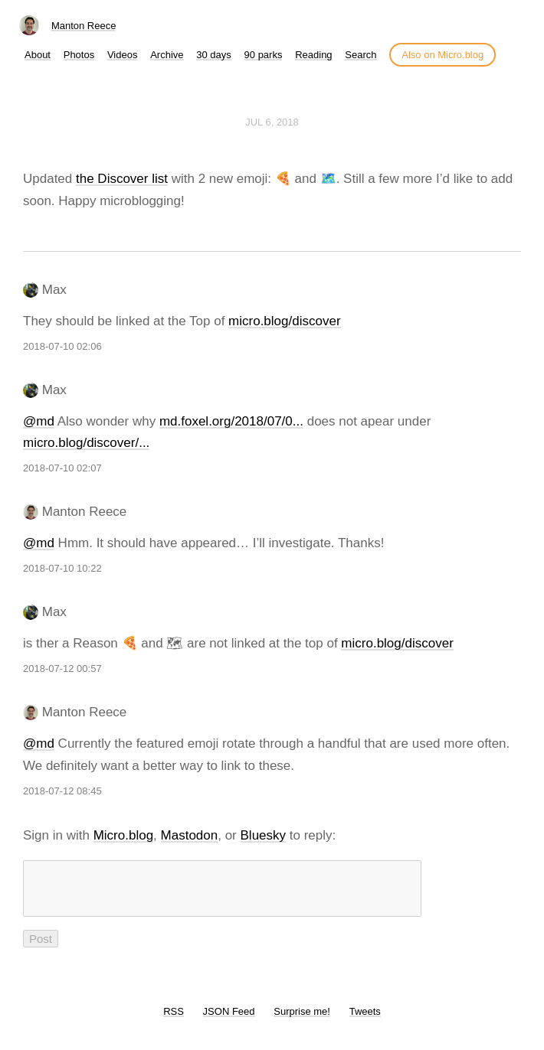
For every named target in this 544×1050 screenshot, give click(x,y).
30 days (213, 54)
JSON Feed (229, 1020)
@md (38, 421)
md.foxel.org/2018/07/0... (231, 421)
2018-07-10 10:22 (62, 568)
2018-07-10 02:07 (62, 468)
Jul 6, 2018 (272, 122)
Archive (166, 54)
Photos (79, 54)
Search (360, 54)
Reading (313, 54)
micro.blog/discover (284, 321)
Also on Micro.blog (442, 54)
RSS (173, 1020)
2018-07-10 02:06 (62, 346)
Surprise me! (302, 1020)
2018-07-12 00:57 (62, 668)
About (38, 54)
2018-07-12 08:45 (62, 791)
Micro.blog (123, 835)
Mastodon (189, 835)
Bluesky (264, 835)
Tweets (365, 1020)
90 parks (263, 54)
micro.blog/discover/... (86, 442)
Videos (122, 54)
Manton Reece (83, 25)
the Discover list (122, 178)
